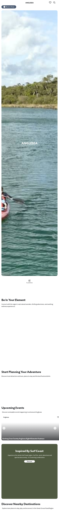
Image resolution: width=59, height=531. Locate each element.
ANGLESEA (29, 3)
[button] (4, 428)
